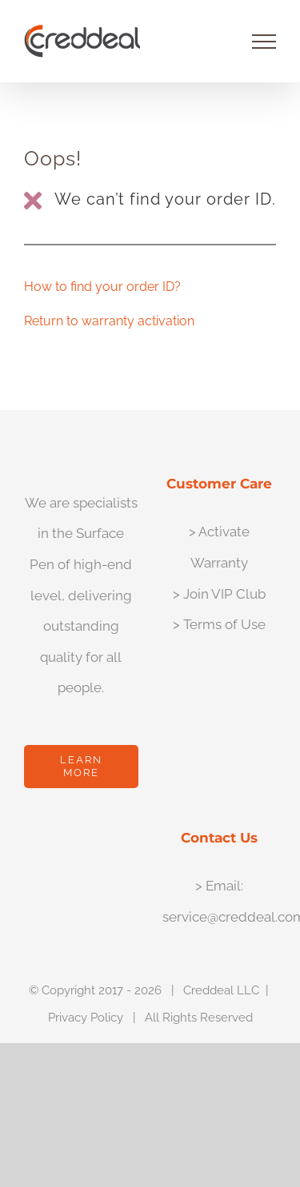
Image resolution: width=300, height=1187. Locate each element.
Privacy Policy (85, 1017)
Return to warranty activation (109, 321)
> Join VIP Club (219, 594)
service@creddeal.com (219, 917)
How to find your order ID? (102, 286)
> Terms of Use (219, 624)
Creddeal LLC (221, 990)
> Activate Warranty (219, 547)
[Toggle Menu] (264, 41)
